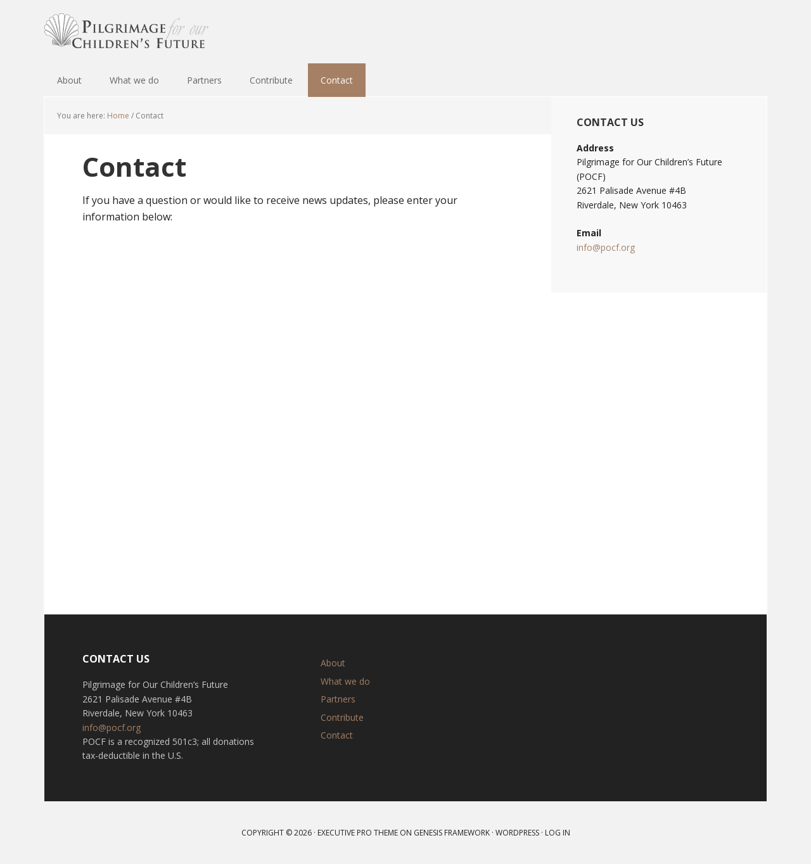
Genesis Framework (452, 832)
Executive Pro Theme (357, 832)
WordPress (517, 832)
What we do (345, 681)
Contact (337, 735)
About (333, 663)
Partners (338, 699)
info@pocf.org (606, 247)
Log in (557, 832)
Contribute (342, 717)
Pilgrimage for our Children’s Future (126, 31)
